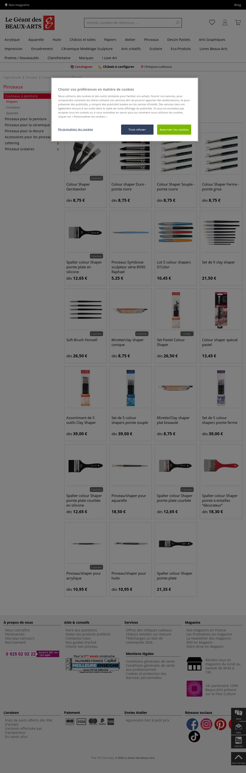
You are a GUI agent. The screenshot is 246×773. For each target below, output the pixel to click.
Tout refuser (137, 129)
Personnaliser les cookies (75, 129)
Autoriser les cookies (174, 129)
